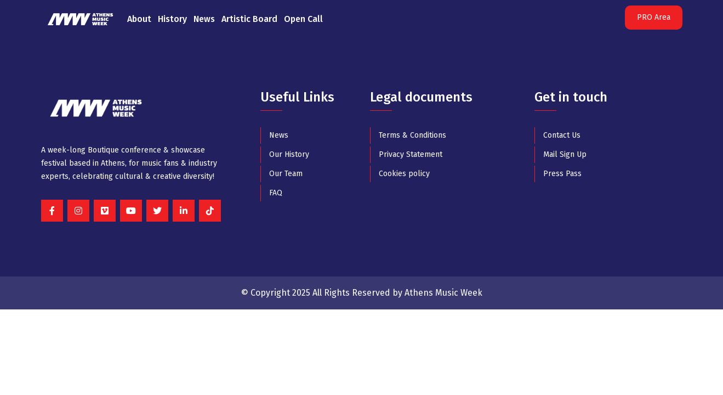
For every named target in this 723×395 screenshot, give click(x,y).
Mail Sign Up (565, 154)
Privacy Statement (410, 154)
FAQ (275, 193)
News (204, 19)
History (172, 19)
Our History (289, 154)
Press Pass (562, 173)
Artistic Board (249, 19)
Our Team (286, 173)
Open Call (303, 19)
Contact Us (561, 135)
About (139, 19)
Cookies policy (404, 173)
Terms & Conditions (412, 135)
